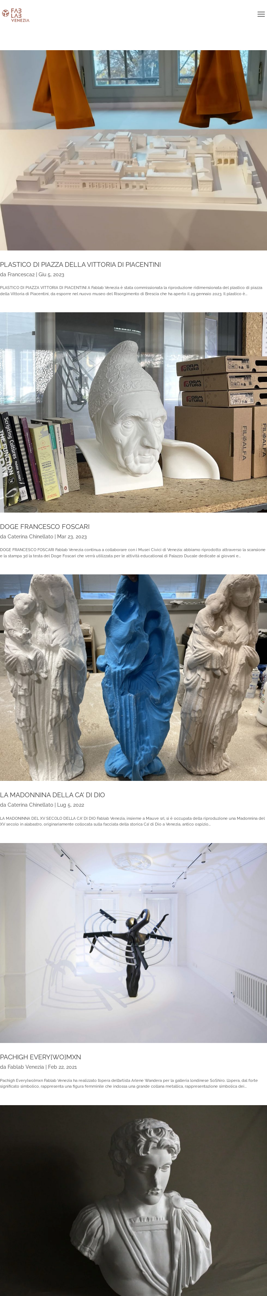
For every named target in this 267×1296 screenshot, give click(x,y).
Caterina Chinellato (30, 536)
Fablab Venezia (26, 1067)
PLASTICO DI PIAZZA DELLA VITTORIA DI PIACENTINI (80, 264)
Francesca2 (21, 274)
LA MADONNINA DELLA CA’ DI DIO (52, 795)
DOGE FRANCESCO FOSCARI (44, 526)
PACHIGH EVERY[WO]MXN (40, 1057)
